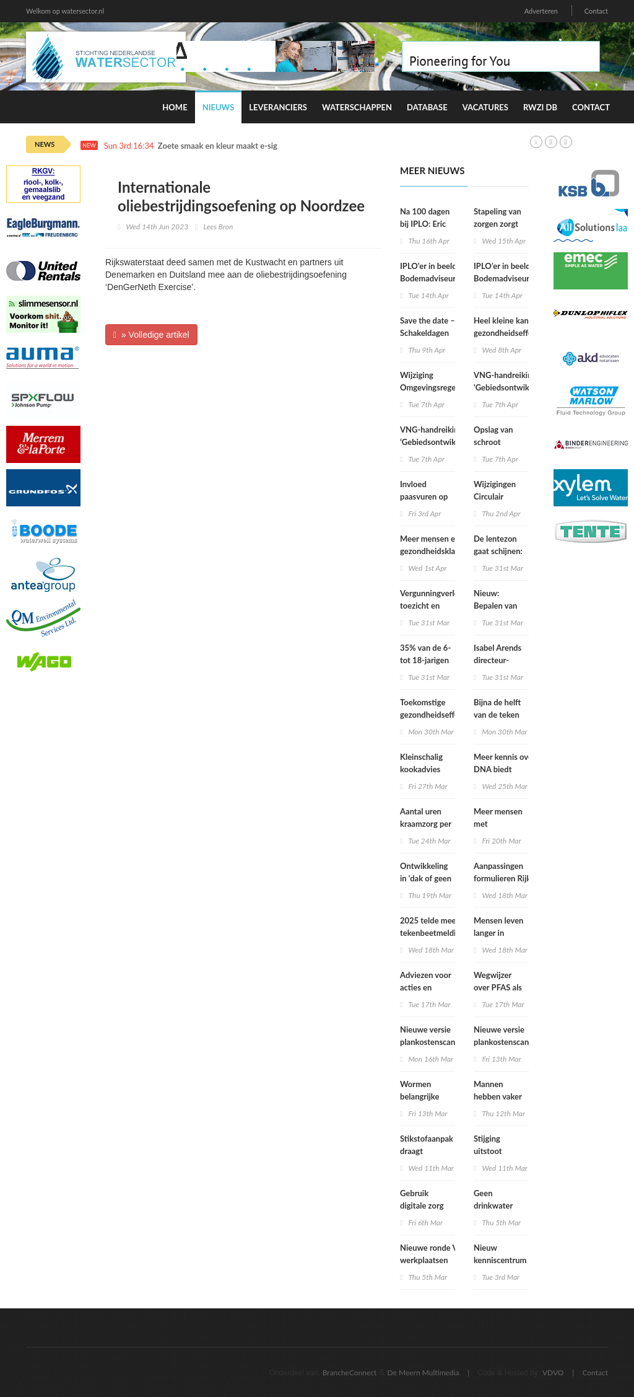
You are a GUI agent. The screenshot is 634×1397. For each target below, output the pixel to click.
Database (427, 107)
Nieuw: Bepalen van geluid (495, 605)
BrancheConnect (350, 1372)
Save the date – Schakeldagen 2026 (427, 332)
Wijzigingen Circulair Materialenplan (501, 496)
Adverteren (541, 11)
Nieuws (218, 107)
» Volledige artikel (151, 335)
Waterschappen (357, 107)
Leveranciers (278, 107)
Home (174, 107)
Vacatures (485, 107)
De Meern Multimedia (423, 1372)
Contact (596, 11)
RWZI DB (540, 107)
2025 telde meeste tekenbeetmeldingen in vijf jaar (437, 932)
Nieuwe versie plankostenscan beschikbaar (427, 1042)
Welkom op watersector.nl (65, 11)
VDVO (553, 1372)
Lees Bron (218, 226)
